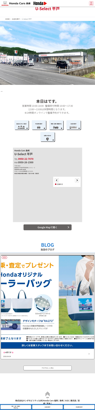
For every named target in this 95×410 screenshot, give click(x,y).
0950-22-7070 (25, 158)
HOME (7, 19)
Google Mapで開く (47, 227)
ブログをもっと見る (47, 368)
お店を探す (16, 19)
